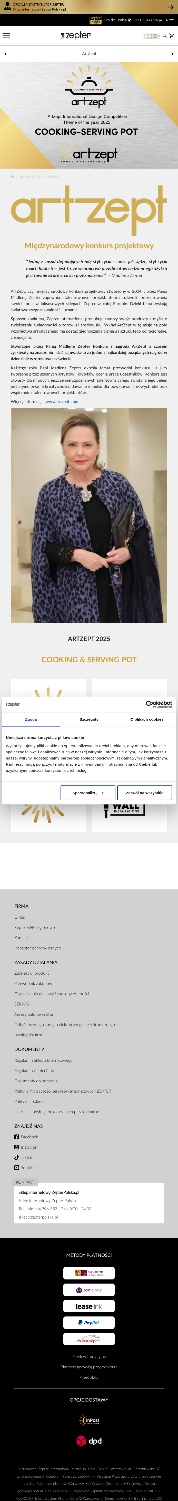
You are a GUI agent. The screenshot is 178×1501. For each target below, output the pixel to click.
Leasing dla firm (28, 1035)
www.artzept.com (62, 402)
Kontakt (21, 938)
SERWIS (21, 1004)
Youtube (28, 1168)
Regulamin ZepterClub (34, 1071)
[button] (171, 7)
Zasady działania (35, 962)
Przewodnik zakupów (33, 984)
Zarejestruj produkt (31, 973)
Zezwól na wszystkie (144, 792)
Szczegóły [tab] (89, 719)
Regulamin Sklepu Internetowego (43, 1060)
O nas (19, 917)
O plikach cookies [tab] (146, 719)
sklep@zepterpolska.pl (38, 1217)
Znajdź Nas (28, 1126)
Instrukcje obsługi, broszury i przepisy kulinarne (56, 1112)
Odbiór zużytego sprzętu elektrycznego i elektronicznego (64, 1025)
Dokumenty (29, 1049)
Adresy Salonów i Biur (34, 1014)
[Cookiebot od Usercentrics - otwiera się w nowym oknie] (149, 704)
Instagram (29, 1147)
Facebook (29, 1137)
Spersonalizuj (88, 792)
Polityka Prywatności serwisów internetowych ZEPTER (62, 1091)
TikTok (26, 1158)
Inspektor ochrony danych (37, 948)
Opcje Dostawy (89, 1400)
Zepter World (30, 176)
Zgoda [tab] (31, 719)
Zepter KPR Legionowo (34, 928)
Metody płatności (89, 1255)
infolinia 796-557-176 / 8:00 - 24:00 (58, 1209)
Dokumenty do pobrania (36, 1081)
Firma (21, 906)
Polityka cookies (28, 1102)
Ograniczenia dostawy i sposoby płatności (51, 994)
